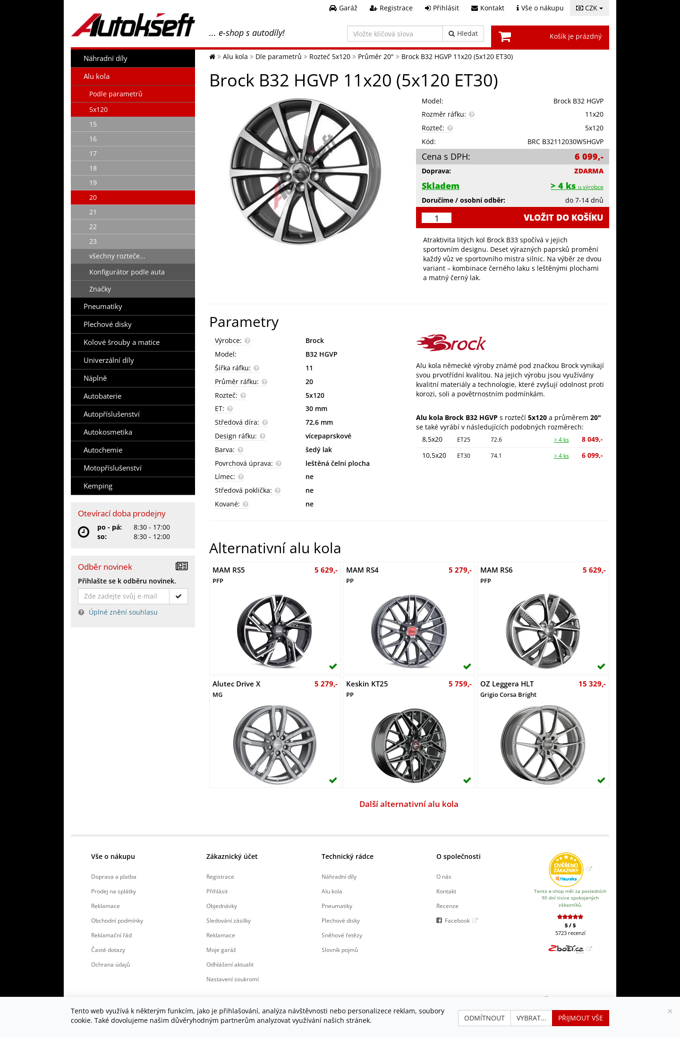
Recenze (447, 905)
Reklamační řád (111, 935)
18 (93, 167)
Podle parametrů (116, 93)
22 (93, 226)
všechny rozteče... (117, 255)
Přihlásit (217, 891)
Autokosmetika (108, 432)
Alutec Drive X (236, 689)
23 (93, 241)
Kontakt (446, 891)
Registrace (220, 876)
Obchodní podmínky (117, 920)
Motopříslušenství (113, 468)
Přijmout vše (580, 1017)
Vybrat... (531, 1017)
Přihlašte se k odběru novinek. (127, 580)
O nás (443, 876)
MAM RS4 (362, 575)
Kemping (98, 486)
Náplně (95, 378)
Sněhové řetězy (342, 935)
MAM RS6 (496, 575)
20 (93, 197)
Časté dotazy (108, 949)
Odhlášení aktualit (230, 964)
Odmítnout (484, 1017)
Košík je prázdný (576, 36)
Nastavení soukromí (232, 979)
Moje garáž (221, 949)
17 (93, 153)
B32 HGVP (322, 354)
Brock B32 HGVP (578, 100)
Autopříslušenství (112, 414)
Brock (315, 340)
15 (93, 124)
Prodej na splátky (113, 891)
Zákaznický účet (232, 856)
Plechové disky (108, 324)
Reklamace (105, 905)
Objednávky (221, 905)
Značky (100, 288)
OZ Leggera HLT (508, 689)
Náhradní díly (106, 58)
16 (93, 138)
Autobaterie (102, 396)
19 (93, 182)
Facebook (457, 920)
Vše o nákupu (113, 856)
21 (93, 211)
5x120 (98, 109)
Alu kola (97, 76)
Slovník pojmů (340, 949)
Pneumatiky (103, 306)
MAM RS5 (228, 575)
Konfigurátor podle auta (127, 271)
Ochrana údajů (110, 964)
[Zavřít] (670, 1011)
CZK (589, 7)
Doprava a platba (113, 876)
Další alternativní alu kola (409, 803)
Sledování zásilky (228, 920)
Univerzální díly (109, 360)
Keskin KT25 (367, 689)
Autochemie (103, 450)
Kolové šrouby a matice (122, 342)
